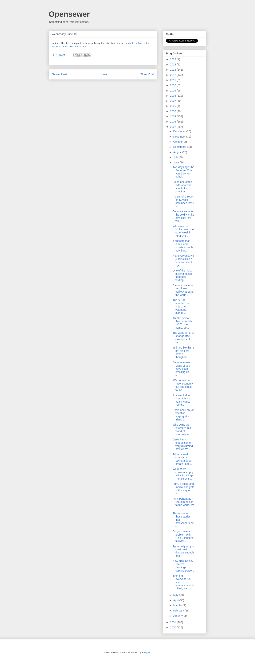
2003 (173, 121)
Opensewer (69, 14)
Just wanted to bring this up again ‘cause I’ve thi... (181, 400)
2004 (173, 116)
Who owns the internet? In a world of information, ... (182, 429)
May (176, 594)
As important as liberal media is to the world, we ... (183, 503)
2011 (173, 80)
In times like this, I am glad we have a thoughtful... (183, 352)
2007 (173, 100)
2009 (173, 90)
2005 (173, 111)
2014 (173, 64)
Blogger (146, 652)
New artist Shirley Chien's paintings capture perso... (183, 565)
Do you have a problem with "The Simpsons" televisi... (183, 536)
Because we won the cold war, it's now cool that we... (183, 216)
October (178, 141)
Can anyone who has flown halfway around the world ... (183, 290)
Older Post (147, 74)
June (176, 162)
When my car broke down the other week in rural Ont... (183, 231)
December (179, 131)
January (178, 615)
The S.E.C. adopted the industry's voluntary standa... (181, 306)
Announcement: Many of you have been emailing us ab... (182, 369)
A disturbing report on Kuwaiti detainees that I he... (183, 201)
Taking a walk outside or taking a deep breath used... (182, 459)
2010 (173, 85)
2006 (173, 105)
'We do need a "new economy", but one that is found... (183, 385)
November (179, 136)
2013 (173, 69)
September (180, 146)
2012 (173, 74)
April (176, 600)
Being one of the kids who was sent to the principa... (182, 186)
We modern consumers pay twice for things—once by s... (183, 473)
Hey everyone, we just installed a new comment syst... (183, 260)
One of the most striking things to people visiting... (182, 275)
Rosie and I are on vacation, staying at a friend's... (183, 414)
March (177, 605)
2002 (173, 126)
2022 (173, 59)
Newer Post (59, 74)
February (179, 610)
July (176, 157)
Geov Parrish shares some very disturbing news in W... (183, 444)
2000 (173, 627)
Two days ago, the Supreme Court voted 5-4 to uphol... (183, 172)
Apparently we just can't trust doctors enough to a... (183, 551)
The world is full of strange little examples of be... (183, 337)
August (177, 152)
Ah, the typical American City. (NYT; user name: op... (183, 323)
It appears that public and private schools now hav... (183, 245)
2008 (173, 95)
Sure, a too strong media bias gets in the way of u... (183, 488)
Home (104, 74)
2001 (173, 622)
